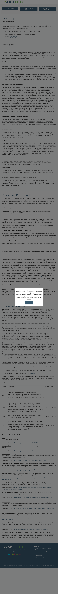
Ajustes (29, 299)
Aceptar (29, 303)
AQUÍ (25, 294)
